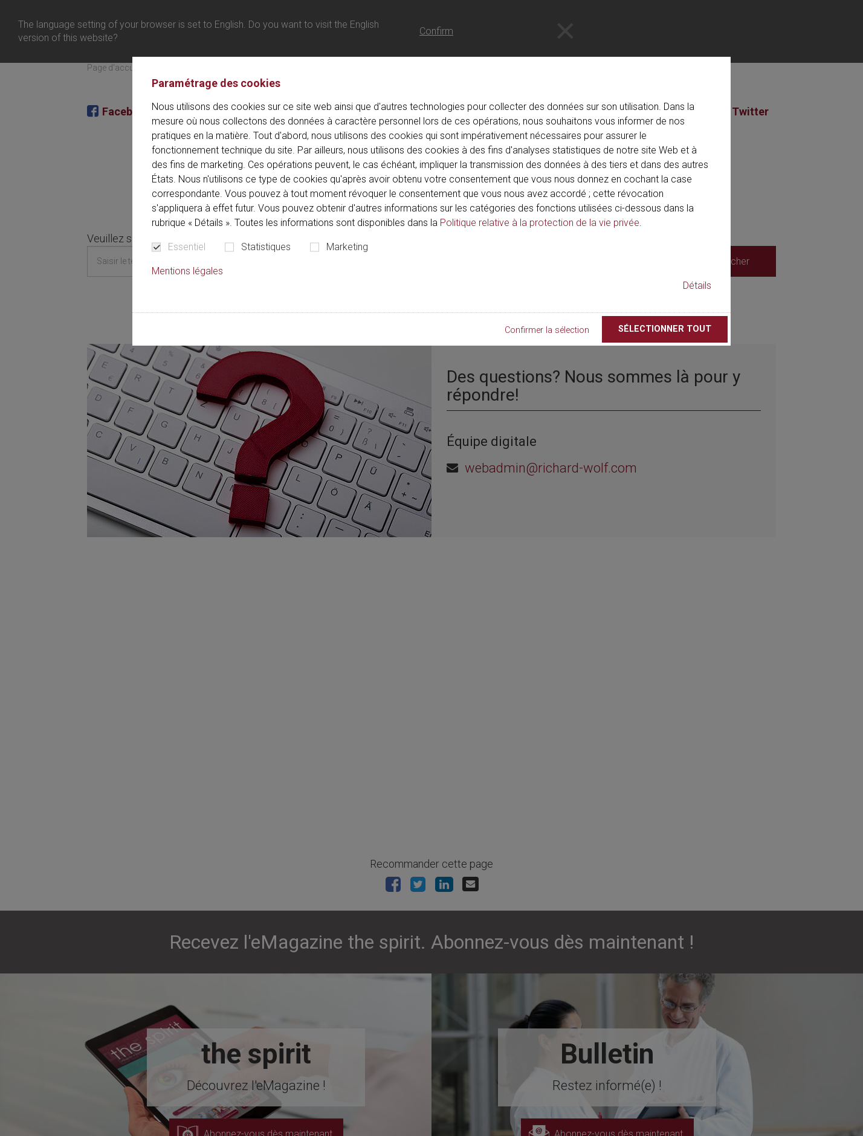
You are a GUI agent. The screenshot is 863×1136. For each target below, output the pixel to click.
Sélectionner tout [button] (664, 329)
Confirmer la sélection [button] (547, 330)
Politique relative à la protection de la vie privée (539, 222)
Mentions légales (187, 271)
